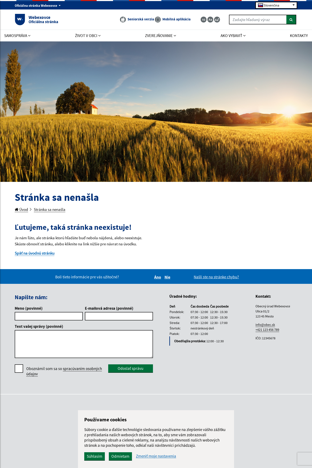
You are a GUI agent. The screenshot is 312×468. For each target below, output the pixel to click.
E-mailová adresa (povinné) (109, 308)
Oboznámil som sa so (64, 371)
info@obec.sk (265, 325)
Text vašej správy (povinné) (39, 326)
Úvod (21, 209)
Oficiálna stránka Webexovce (38, 5)
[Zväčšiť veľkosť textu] (217, 19)
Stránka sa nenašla (49, 209)
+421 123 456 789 (267, 330)
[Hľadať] (291, 19)
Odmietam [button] (120, 456)
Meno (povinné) (29, 308)
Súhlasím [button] (94, 456)
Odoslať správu (130, 368)
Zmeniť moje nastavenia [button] (156, 456)
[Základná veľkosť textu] (210, 19)
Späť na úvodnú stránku (34, 253)
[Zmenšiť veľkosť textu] (204, 19)
